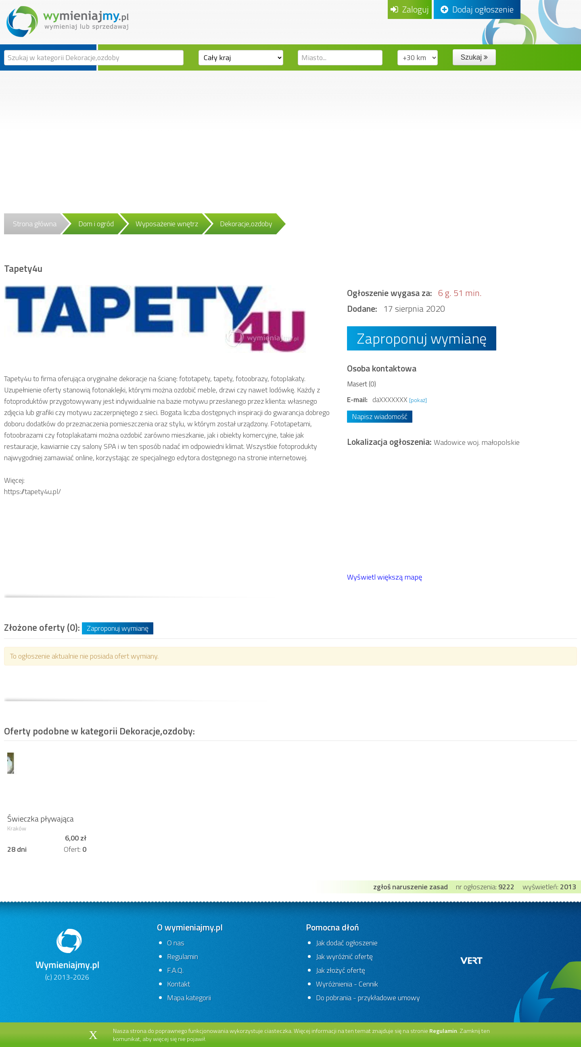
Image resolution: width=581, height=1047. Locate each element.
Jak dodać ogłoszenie (347, 942)
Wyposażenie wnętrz (167, 223)
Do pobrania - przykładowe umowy (368, 997)
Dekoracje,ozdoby (246, 223)
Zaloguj (410, 9)
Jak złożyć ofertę (340, 970)
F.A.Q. (175, 970)
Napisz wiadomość (380, 416)
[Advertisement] (290, 131)
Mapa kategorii (189, 997)
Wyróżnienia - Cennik (347, 983)
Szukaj (474, 57)
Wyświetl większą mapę (384, 576)
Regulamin (182, 956)
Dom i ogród (96, 223)
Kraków (16, 828)
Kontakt (178, 983)
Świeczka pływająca (40, 819)
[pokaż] (418, 400)
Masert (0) (361, 383)
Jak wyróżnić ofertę (344, 956)
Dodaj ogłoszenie (477, 9)
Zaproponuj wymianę (422, 338)
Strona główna (34, 223)
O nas (175, 942)
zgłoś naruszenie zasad (410, 886)
